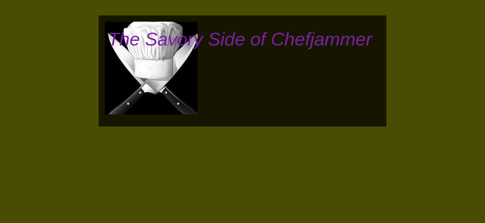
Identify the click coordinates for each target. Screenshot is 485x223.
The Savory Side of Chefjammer (240, 39)
